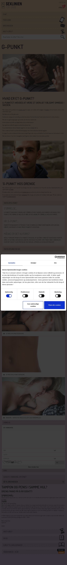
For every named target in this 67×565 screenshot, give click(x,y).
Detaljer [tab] (33, 263)
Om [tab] (55, 263)
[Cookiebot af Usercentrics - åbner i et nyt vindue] (56, 257)
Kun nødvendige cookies (33, 305)
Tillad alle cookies (54, 305)
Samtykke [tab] (11, 263)
